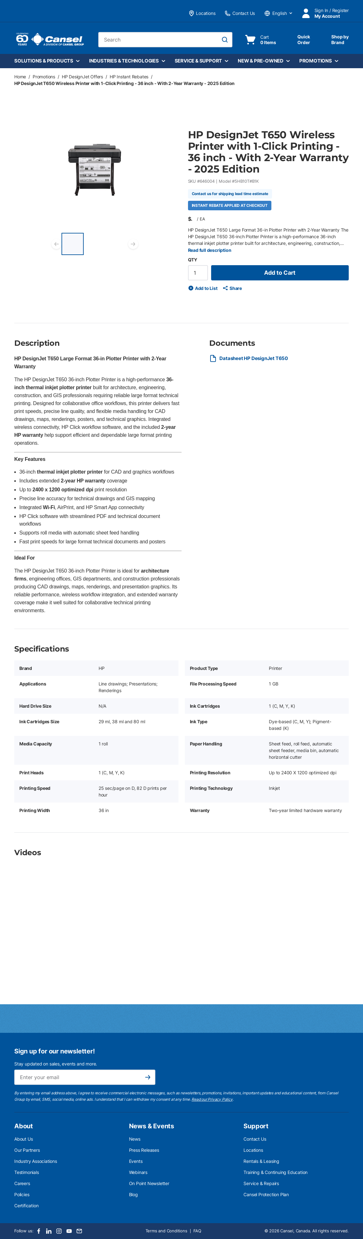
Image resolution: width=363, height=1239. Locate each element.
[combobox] (165, 39)
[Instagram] (59, 1231)
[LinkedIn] (49, 1231)
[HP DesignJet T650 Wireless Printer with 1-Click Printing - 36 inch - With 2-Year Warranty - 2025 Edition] (73, 244)
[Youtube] (69, 1231)
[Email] (79, 1231)
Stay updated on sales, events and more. (55, 1063)
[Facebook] (39, 1231)
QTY (192, 259)
